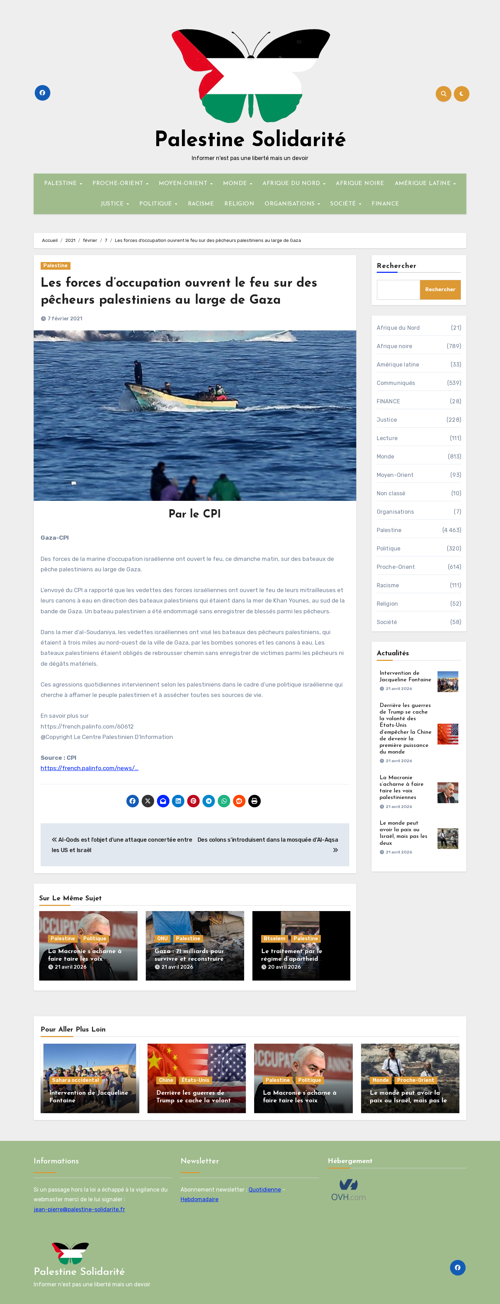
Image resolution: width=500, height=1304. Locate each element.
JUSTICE (113, 204)
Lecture (387, 438)
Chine (166, 1079)
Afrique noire (394, 346)
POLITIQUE (156, 204)
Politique (94, 939)
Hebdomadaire (199, 1197)
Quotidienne (265, 1188)
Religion (387, 603)
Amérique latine (398, 364)
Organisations (395, 511)
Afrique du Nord (398, 328)
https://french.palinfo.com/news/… (90, 768)
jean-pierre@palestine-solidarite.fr (79, 1207)
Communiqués (396, 383)
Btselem (274, 939)
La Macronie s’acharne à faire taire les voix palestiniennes (85, 959)
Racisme (388, 585)
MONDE (236, 183)
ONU (162, 939)
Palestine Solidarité (250, 141)
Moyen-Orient (395, 475)
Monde (385, 456)
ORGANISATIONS (291, 204)
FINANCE (385, 204)
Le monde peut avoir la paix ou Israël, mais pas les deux (410, 1099)
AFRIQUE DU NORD (292, 183)
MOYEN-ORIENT (184, 183)
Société (387, 622)
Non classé (391, 493)
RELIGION (239, 204)
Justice (387, 420)
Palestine (55, 266)
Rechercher (397, 266)
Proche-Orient (396, 567)
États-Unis (195, 1079)
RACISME (201, 204)
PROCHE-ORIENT (118, 183)
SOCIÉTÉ (344, 204)
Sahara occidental (75, 1079)
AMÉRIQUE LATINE (424, 183)
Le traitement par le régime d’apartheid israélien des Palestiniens (298, 959)
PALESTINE (61, 183)
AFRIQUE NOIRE (360, 183)
